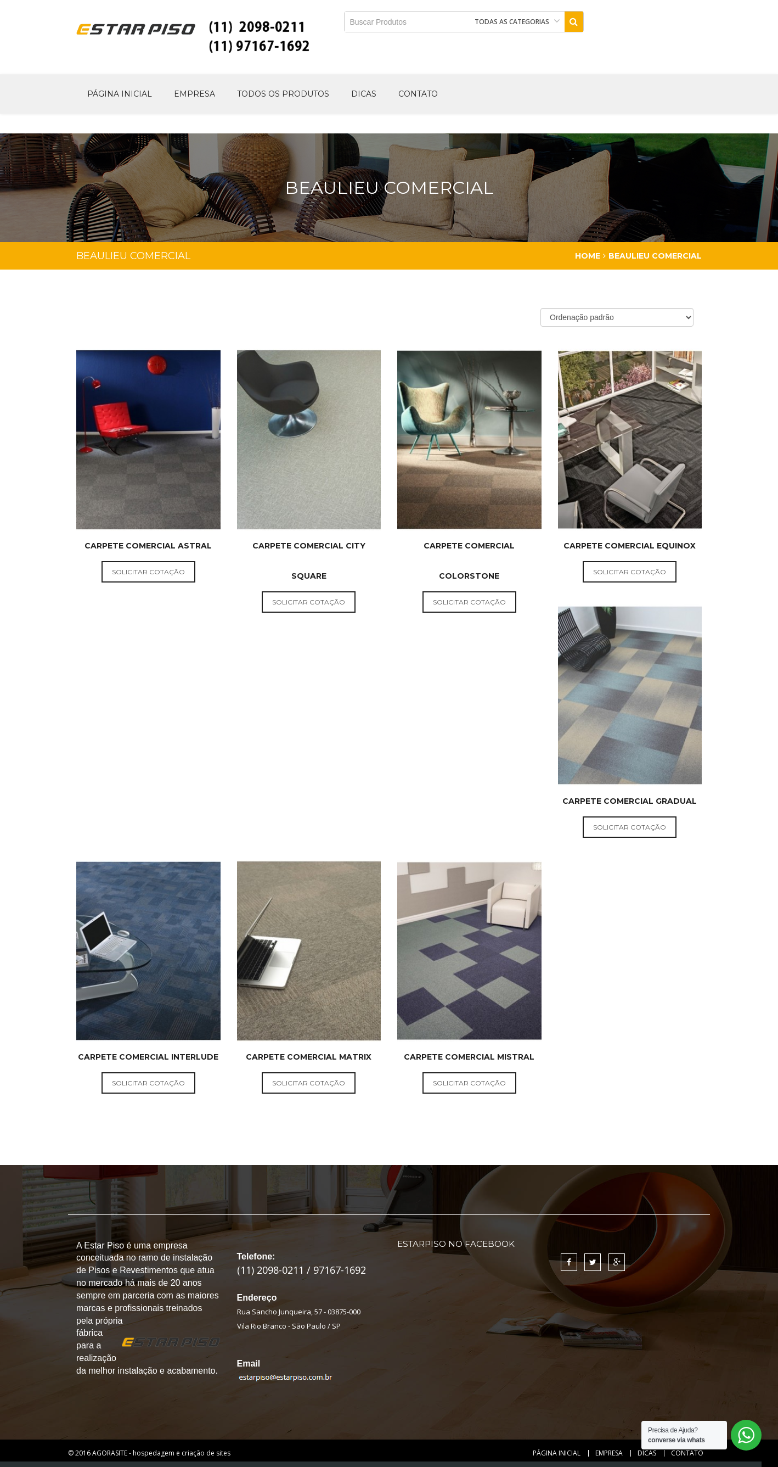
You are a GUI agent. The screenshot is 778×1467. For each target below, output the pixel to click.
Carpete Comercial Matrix (308, 1057)
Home (587, 256)
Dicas (363, 94)
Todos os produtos (283, 94)
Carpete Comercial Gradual (629, 801)
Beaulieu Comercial (655, 256)
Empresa (194, 94)
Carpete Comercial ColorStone (469, 561)
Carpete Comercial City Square (308, 561)
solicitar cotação (148, 572)
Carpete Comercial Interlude (148, 1057)
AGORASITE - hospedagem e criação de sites (161, 1453)
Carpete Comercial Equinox (629, 546)
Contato (418, 94)
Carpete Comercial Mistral (469, 1057)
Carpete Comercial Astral (148, 546)
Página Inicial (119, 94)
